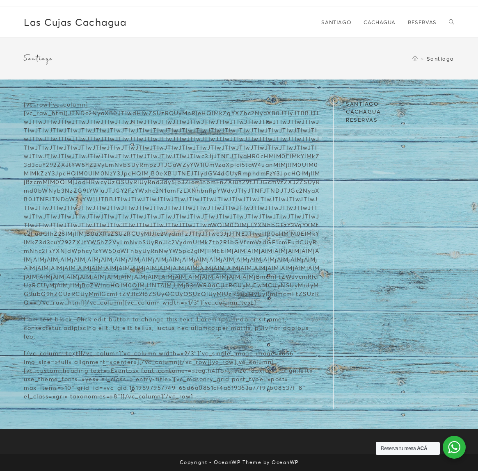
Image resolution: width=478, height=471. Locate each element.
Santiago (440, 58)
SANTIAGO (362, 103)
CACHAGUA (363, 111)
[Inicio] (415, 58)
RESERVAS (361, 119)
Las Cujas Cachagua (75, 22)
